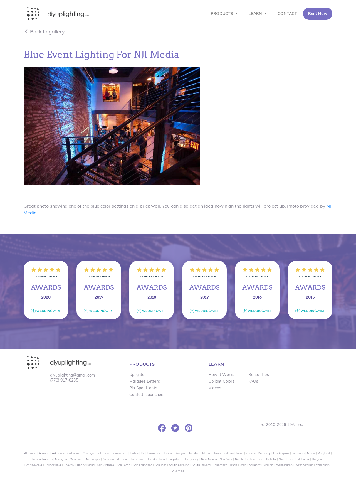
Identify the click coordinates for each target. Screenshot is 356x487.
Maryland (324, 453)
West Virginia (304, 465)
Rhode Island (86, 465)
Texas (233, 465)
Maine (311, 453)
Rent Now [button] (317, 13)
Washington (284, 465)
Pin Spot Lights (143, 387)
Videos (215, 387)
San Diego (123, 465)
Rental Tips (258, 374)
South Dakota (201, 465)
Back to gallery (44, 31)
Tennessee (220, 465)
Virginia (268, 465)
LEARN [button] (256, 13)
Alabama (30, 453)
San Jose (161, 465)
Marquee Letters (144, 381)
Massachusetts (42, 459)
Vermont (255, 465)
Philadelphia (53, 465)
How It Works (221, 374)
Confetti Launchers (147, 394)
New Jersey (191, 459)
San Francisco (142, 465)
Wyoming (178, 471)
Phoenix (69, 465)
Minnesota (77, 459)
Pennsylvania (33, 465)
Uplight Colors (221, 381)
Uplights (136, 374)
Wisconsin (323, 465)
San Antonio (105, 465)
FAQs (253, 381)
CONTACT (287, 13)
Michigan (61, 459)
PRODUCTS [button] (222, 13)
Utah (243, 465)
